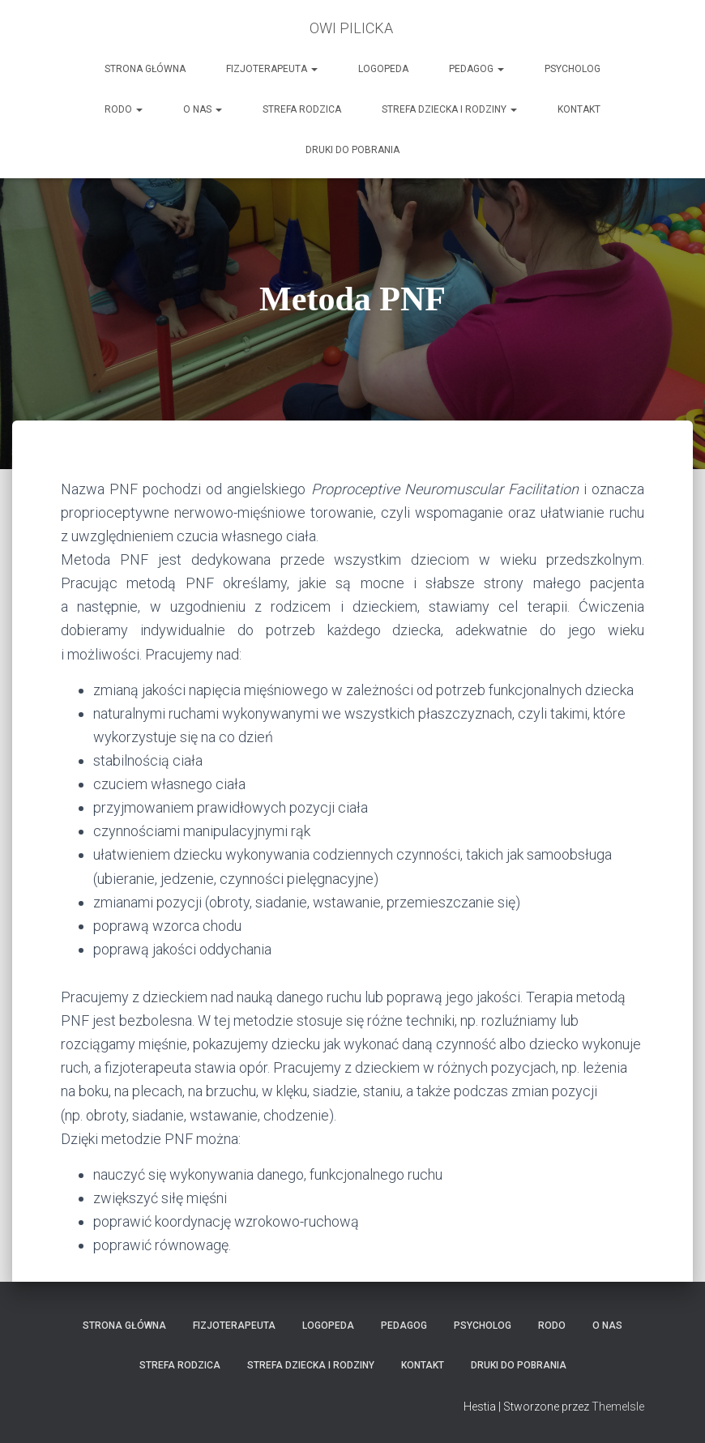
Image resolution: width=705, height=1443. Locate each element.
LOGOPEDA (383, 69)
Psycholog (572, 69)
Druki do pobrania (353, 150)
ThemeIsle (618, 1406)
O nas (202, 109)
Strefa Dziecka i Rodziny (449, 109)
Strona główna (145, 69)
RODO (124, 109)
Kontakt (579, 109)
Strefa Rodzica (302, 109)
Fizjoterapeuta (272, 69)
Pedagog (476, 69)
